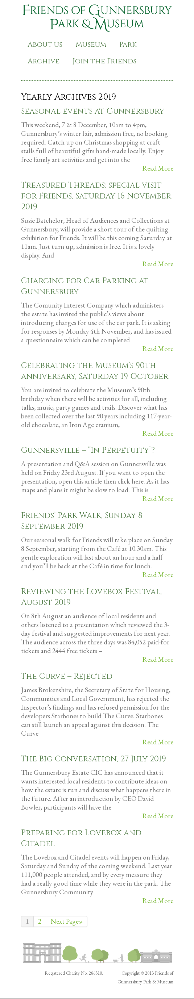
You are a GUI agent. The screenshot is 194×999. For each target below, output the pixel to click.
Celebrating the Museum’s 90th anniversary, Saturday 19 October (94, 371)
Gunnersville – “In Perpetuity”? (88, 450)
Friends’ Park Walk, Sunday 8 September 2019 (82, 521)
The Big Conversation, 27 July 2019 (93, 759)
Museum (90, 44)
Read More (158, 168)
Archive (43, 61)
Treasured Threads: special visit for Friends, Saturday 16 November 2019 (96, 196)
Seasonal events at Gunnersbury (92, 111)
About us (45, 44)
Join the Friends (104, 61)
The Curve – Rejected (66, 676)
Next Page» (66, 921)
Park (128, 44)
